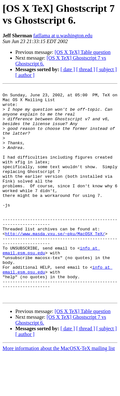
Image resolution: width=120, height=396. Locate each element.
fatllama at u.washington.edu (62, 35)
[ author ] (25, 75)
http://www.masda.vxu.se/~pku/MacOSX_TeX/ (55, 263)
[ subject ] (106, 69)
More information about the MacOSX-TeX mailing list (59, 390)
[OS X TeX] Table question (83, 52)
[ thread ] (85, 69)
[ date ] (67, 69)
